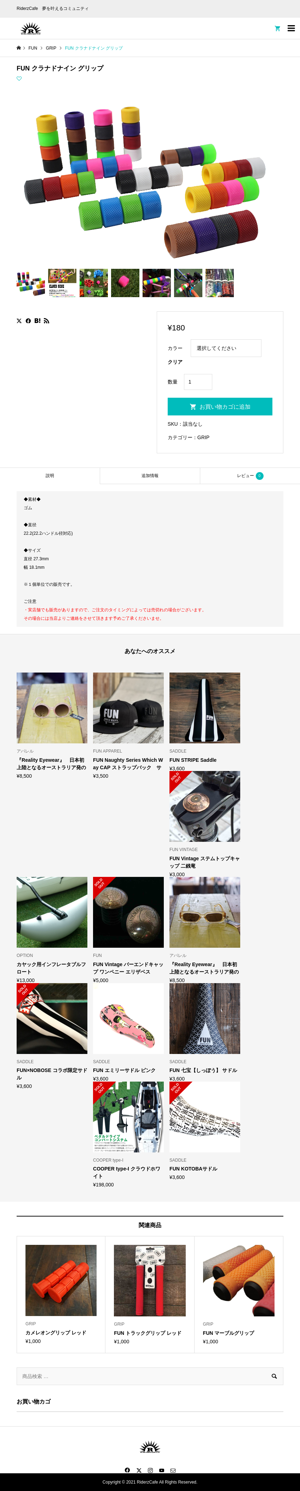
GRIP (203, 437)
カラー (175, 348)
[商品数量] (198, 382)
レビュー (250, 476)
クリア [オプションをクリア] (175, 362)
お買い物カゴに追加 (225, 407)
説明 (50, 475)
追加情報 (150, 475)
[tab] (50, 475)
